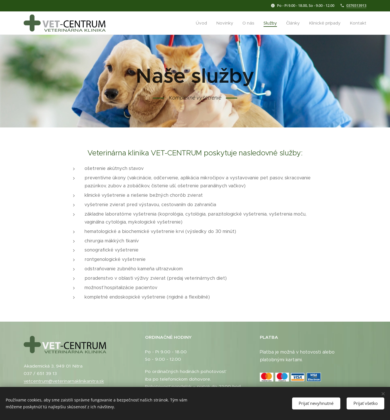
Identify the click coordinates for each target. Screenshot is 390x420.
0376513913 (356, 5)
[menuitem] (203, 23)
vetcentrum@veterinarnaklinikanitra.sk (64, 381)
